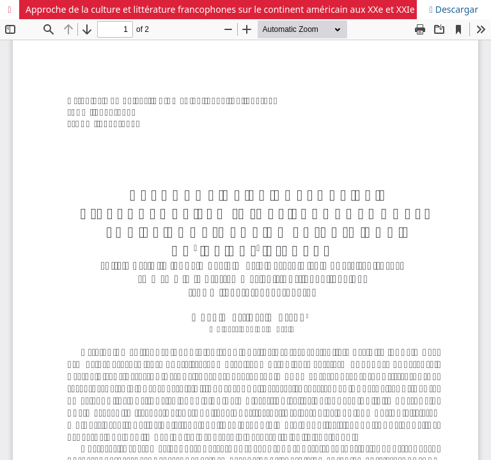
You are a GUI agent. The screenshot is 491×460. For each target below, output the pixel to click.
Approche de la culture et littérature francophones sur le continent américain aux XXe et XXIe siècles (235, 9)
